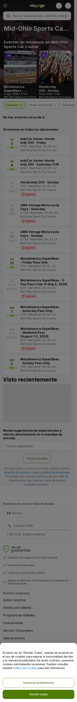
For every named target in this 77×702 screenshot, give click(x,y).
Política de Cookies (25, 668)
